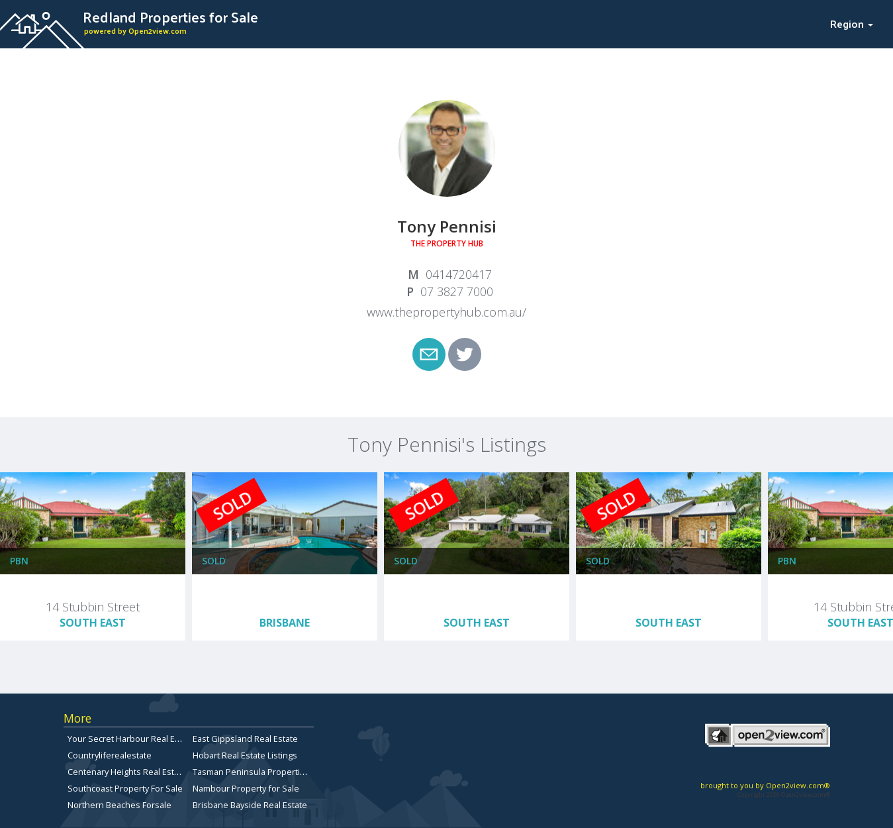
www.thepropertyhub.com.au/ (446, 312)
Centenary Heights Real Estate (127, 772)
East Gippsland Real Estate (245, 739)
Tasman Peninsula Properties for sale (267, 772)
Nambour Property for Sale (246, 788)
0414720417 (459, 274)
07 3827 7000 (456, 291)
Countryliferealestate (110, 755)
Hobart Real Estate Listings (245, 755)
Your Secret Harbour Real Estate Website (149, 739)
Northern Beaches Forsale (119, 805)
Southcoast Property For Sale (125, 788)
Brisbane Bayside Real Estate (250, 805)
